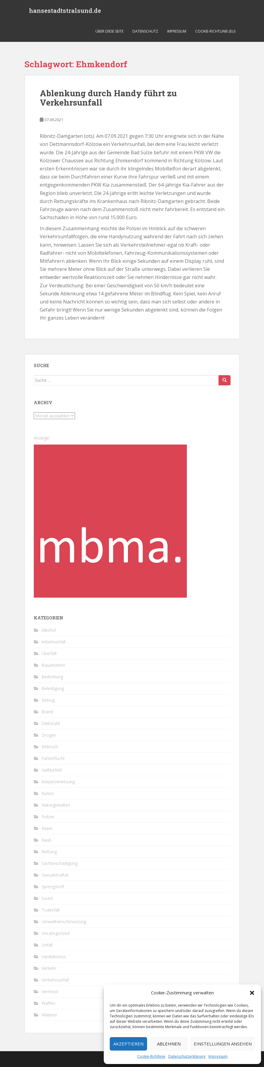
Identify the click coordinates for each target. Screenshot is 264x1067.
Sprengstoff (53, 886)
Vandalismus (54, 956)
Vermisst (50, 991)
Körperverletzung (58, 781)
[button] (252, 993)
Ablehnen (169, 1044)
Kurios (48, 793)
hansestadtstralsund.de (65, 10)
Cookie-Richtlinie (151, 1056)
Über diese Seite (109, 31)
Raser (47, 828)
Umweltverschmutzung (64, 921)
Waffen (48, 1003)
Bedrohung (52, 677)
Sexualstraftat (55, 875)
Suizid (47, 898)
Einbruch (50, 747)
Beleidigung (53, 688)
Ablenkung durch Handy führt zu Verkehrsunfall (108, 98)
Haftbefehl (52, 770)
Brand (47, 712)
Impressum (218, 1056)
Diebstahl (51, 723)
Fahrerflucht (53, 758)
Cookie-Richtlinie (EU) (215, 31)
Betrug (48, 700)
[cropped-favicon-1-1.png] (110, 520)
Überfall (49, 653)
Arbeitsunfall (53, 642)
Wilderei (49, 1015)
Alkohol (49, 630)
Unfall (47, 945)
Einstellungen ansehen (223, 1044)
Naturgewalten (56, 805)
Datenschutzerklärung (186, 1056)
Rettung (49, 851)
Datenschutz (145, 31)
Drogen (49, 735)
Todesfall (50, 910)
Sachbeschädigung (59, 863)
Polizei (48, 816)
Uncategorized (56, 933)
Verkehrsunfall (55, 980)
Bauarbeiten (53, 665)
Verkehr (49, 968)
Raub (46, 840)
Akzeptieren (128, 1044)
